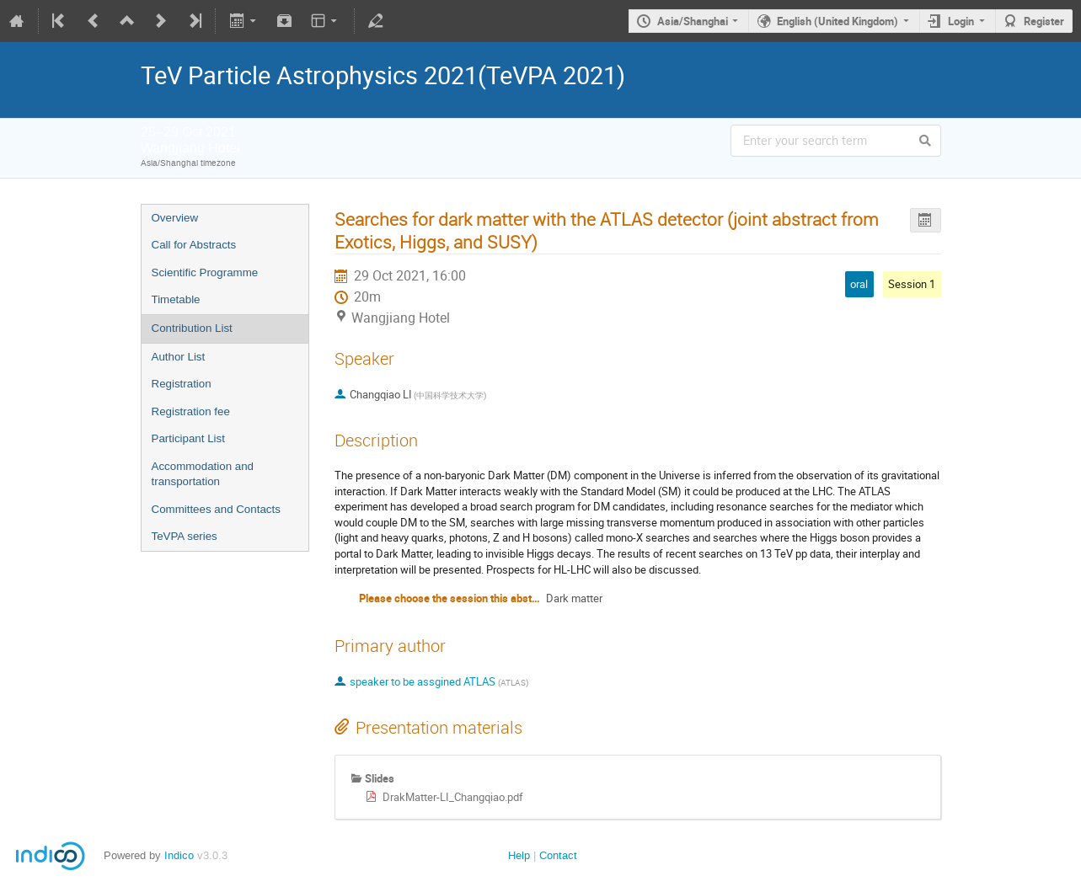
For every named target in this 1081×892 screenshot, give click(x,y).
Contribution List (192, 328)
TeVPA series (184, 536)
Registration (181, 383)
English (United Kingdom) (837, 21)
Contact (558, 855)
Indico (179, 855)
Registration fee (191, 411)
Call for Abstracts (194, 244)
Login (961, 21)
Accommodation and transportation (203, 474)
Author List (179, 356)
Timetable (176, 299)
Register (1044, 21)
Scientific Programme (205, 272)
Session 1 (911, 283)
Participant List (188, 438)
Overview (175, 217)
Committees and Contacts (216, 509)
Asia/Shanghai (692, 21)
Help (519, 855)
